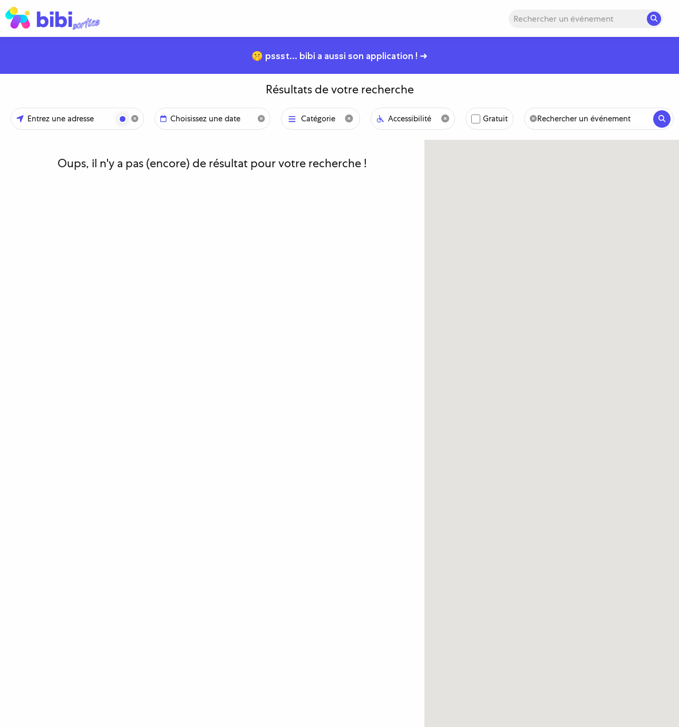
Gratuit (495, 118)
